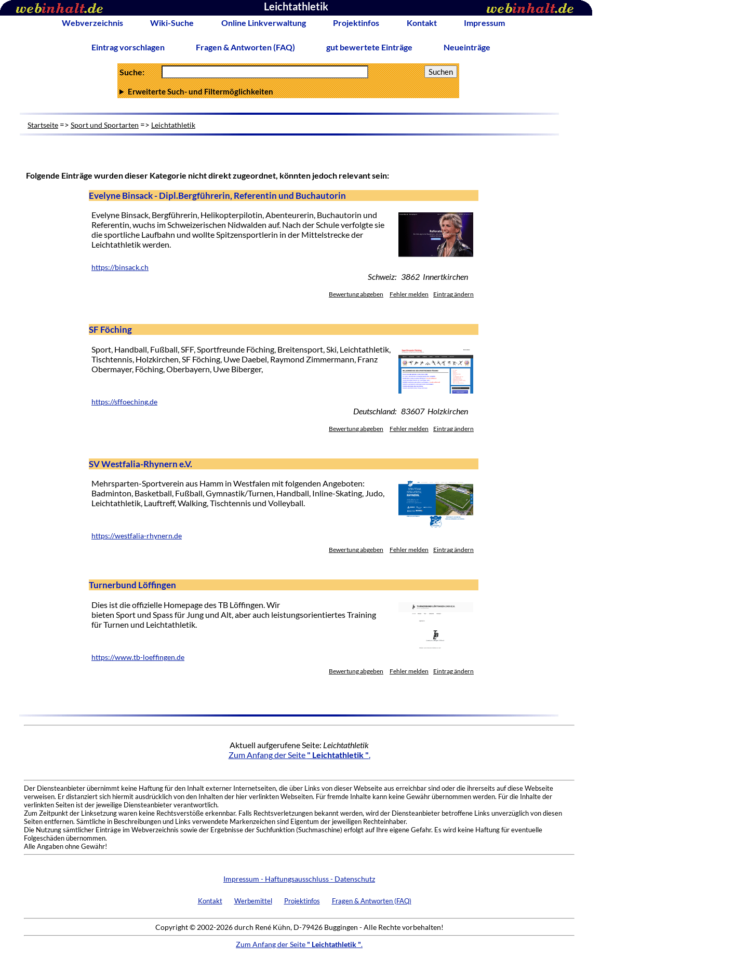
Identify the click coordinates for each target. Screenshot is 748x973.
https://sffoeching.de (124, 402)
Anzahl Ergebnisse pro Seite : (288, 91)
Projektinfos (356, 23)
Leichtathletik (173, 124)
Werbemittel (253, 901)
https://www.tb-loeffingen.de (137, 657)
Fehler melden (409, 294)
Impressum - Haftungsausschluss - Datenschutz (299, 878)
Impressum (484, 23)
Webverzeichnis (92, 23)
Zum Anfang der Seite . (299, 755)
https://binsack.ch (120, 267)
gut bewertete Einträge (369, 47)
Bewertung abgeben (356, 294)
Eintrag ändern (453, 294)
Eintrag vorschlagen (128, 47)
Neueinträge (466, 47)
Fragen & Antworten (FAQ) (245, 47)
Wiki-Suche (172, 23)
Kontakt (422, 23)
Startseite (43, 124)
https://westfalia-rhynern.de (136, 536)
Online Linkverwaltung (263, 23)
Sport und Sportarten (105, 124)
